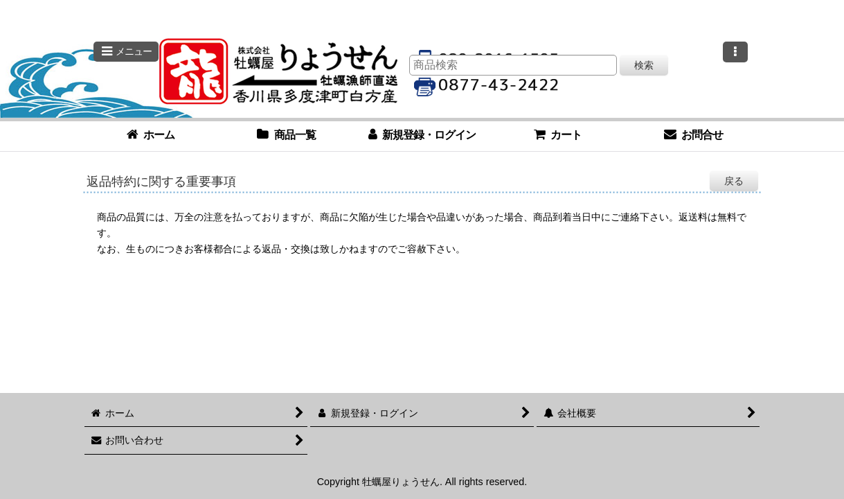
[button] (126, 52)
